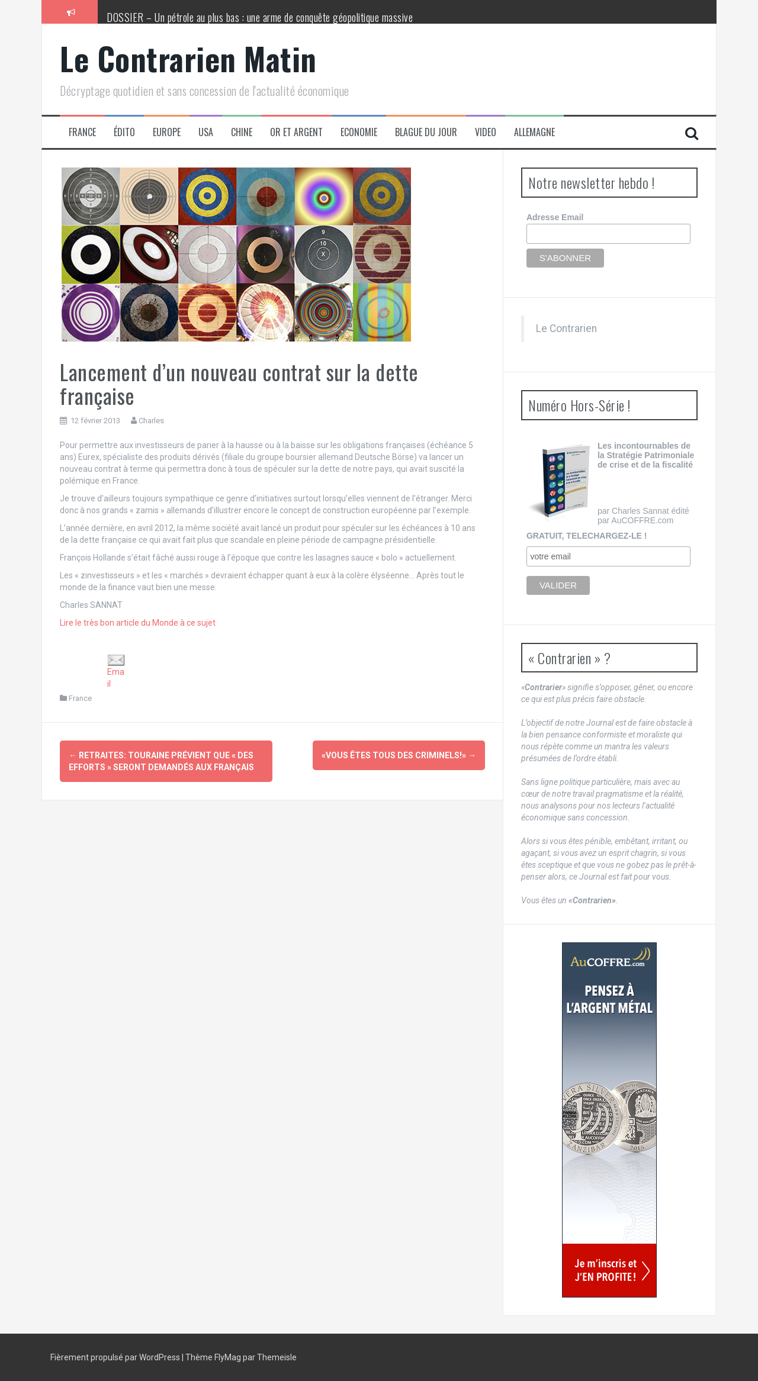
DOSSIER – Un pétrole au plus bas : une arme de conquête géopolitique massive (260, 17)
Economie (359, 132)
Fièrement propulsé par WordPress (116, 1357)
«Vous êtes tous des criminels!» (399, 755)
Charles (151, 420)
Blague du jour (426, 132)
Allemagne (534, 132)
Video (485, 132)
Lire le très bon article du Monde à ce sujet (138, 622)
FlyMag (227, 1357)
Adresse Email (555, 217)
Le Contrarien (566, 328)
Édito (124, 132)
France (82, 132)
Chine (241, 132)
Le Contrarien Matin (188, 58)
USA (205, 132)
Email (116, 671)
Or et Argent (296, 132)
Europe (167, 132)
